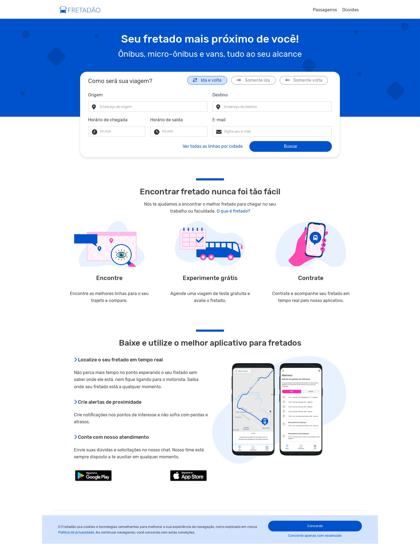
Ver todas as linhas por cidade (213, 146)
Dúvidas (350, 9)
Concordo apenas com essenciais (315, 536)
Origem (95, 94)
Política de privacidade (76, 532)
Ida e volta (207, 80)
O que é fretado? (233, 211)
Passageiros (325, 9)
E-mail (219, 119)
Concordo (315, 526)
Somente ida (253, 80)
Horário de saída (166, 119)
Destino (220, 94)
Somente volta (303, 80)
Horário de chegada (108, 119)
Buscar (290, 146)
